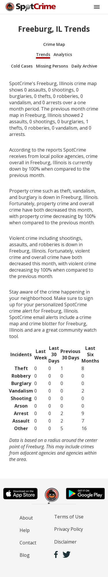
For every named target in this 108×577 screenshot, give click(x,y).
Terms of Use (69, 516)
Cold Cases (22, 66)
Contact (28, 542)
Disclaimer (65, 542)
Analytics (63, 54)
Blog (25, 555)
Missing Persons (52, 66)
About (26, 518)
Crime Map (54, 44)
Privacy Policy (68, 529)
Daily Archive (84, 66)
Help (25, 530)
